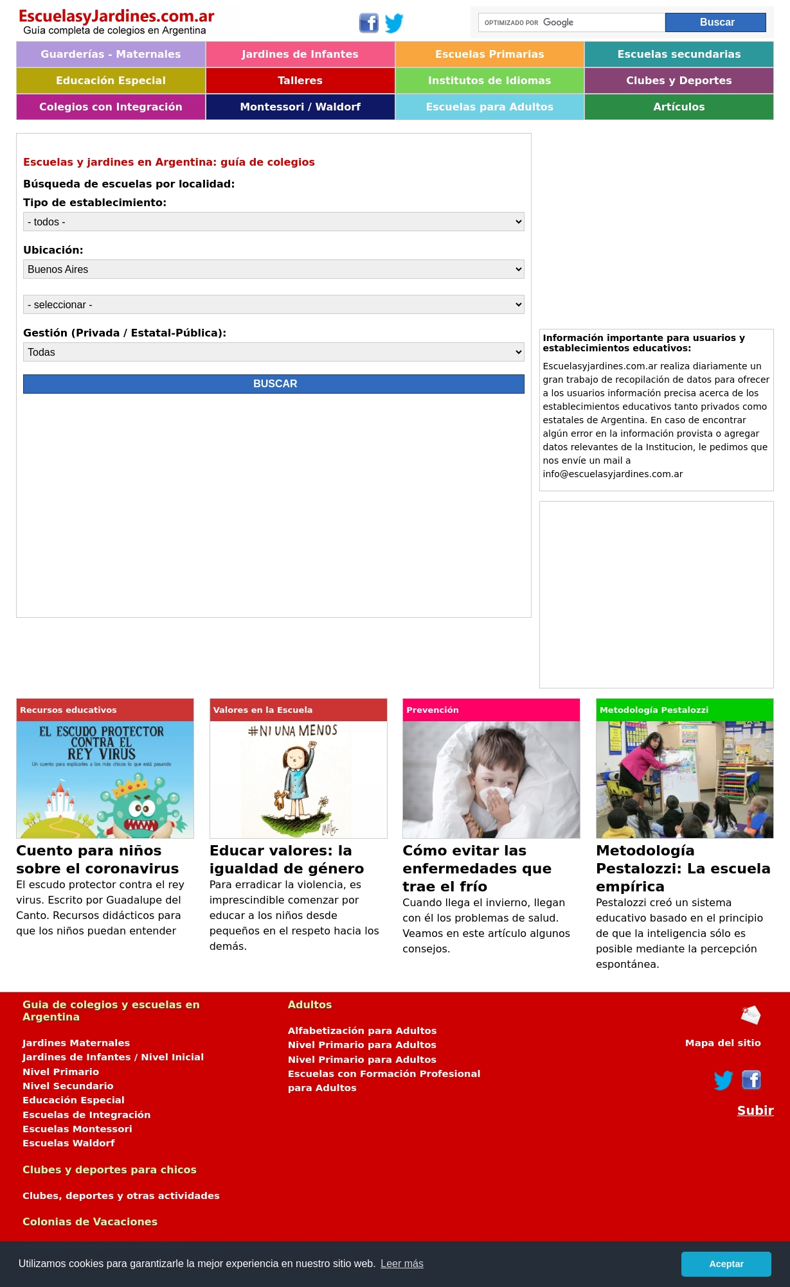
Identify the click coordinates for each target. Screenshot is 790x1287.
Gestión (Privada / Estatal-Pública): (124, 333)
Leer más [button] (402, 1263)
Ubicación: (53, 250)
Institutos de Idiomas (490, 80)
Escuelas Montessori (77, 1129)
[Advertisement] (138, 509)
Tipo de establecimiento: (94, 203)
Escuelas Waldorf (68, 1143)
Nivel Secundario (68, 1086)
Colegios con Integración (111, 107)
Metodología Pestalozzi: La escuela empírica (683, 869)
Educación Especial (111, 80)
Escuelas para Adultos (489, 107)
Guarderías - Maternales (110, 54)
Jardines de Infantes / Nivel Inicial (113, 1057)
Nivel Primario (60, 1072)
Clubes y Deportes (679, 80)
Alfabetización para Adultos (362, 1031)
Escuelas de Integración (86, 1115)
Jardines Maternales (76, 1043)
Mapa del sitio (723, 1043)
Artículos (679, 107)
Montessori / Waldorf (300, 107)
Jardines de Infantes (300, 54)
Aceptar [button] (726, 1264)
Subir (755, 1110)
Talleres (300, 80)
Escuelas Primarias (489, 54)
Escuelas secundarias (679, 54)
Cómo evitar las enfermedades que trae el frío (477, 869)
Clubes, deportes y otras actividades (121, 1196)
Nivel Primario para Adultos (362, 1045)
